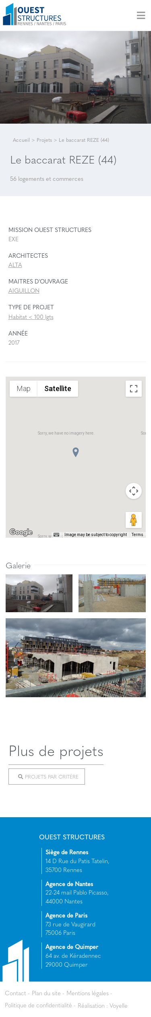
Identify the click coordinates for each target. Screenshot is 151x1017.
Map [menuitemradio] (24, 388)
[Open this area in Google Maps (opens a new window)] (21, 532)
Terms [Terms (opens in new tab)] (137, 534)
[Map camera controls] (134, 491)
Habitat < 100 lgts (31, 316)
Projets (44, 139)
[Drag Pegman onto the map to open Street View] (134, 520)
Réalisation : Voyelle (103, 1004)
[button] (76, 452)
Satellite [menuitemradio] (57, 388)
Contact (15, 992)
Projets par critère (48, 776)
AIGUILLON (23, 290)
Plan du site (46, 992)
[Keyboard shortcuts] (56, 535)
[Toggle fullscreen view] (134, 389)
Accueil (21, 139)
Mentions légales (87, 992)
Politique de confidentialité (38, 1004)
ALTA (15, 264)
